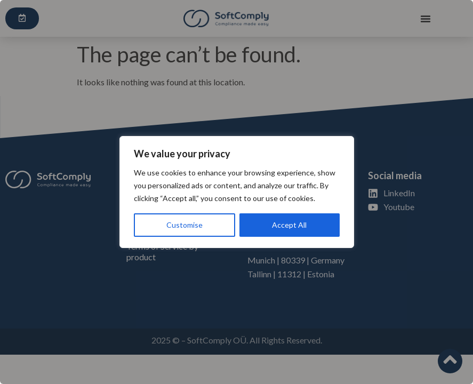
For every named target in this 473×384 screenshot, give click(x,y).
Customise (184, 224)
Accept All (289, 224)
